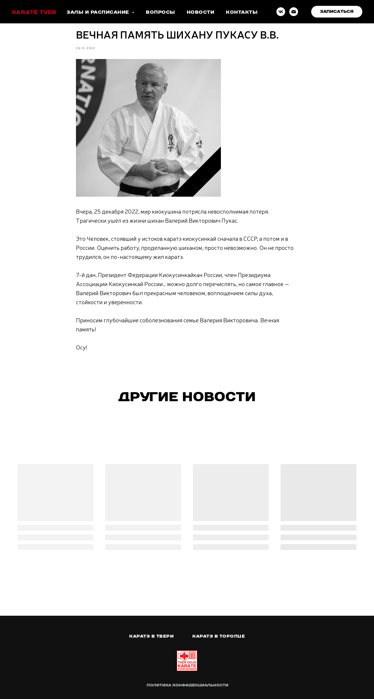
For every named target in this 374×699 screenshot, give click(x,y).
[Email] (293, 11)
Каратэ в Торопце (218, 636)
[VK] (280, 11)
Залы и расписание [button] (99, 12)
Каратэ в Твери (151, 636)
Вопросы (160, 12)
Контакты (241, 12)
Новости (200, 12)
